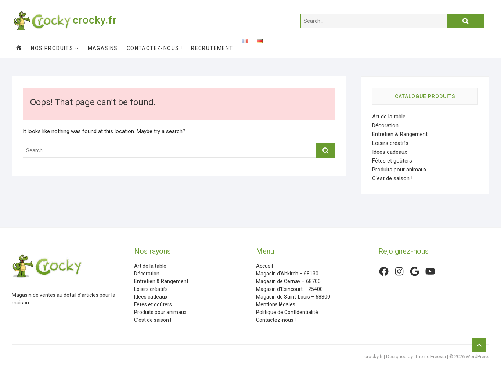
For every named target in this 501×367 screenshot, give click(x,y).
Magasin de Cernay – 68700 (288, 281)
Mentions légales (275, 304)
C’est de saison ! (392, 178)
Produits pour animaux (399, 169)
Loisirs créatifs (390, 143)
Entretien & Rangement (400, 134)
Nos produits (52, 48)
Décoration (385, 125)
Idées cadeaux (389, 152)
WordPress (477, 356)
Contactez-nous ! (154, 48)
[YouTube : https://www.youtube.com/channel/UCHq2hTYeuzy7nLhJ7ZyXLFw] (430, 271)
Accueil (264, 266)
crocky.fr (95, 20)
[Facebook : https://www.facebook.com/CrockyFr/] (383, 271)
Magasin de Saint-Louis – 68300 (293, 297)
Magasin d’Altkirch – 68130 (287, 274)
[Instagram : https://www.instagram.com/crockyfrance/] (399, 271)
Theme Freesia (430, 356)
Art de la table (389, 116)
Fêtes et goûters (392, 160)
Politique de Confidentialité (287, 312)
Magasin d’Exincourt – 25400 (289, 289)
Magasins (103, 48)
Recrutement (212, 48)
